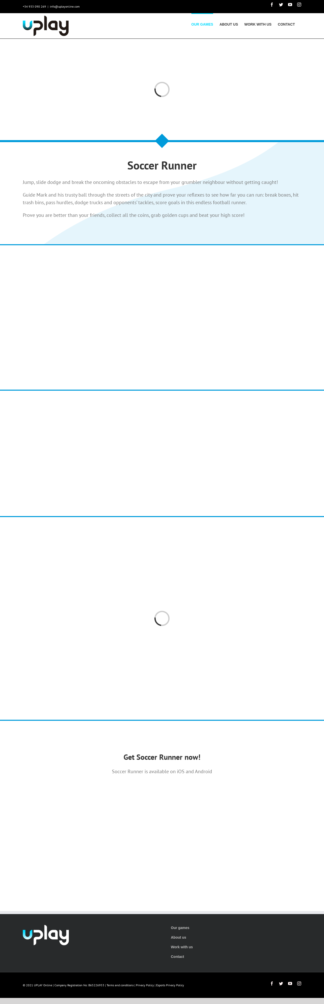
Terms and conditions (120, 985)
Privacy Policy (145, 985)
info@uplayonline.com (65, 6)
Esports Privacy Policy (170, 985)
